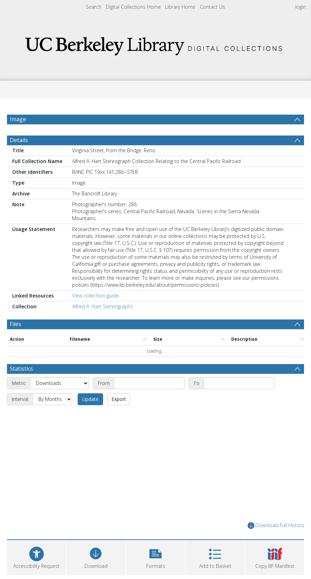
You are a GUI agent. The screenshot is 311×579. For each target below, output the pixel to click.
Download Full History (276, 525)
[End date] (239, 383)
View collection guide (95, 295)
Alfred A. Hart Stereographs (102, 306)
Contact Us (212, 6)
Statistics (21, 368)
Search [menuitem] (93, 6)
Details (19, 140)
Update (90, 399)
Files (15, 324)
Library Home (180, 6)
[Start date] (149, 383)
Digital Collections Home (133, 6)
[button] (155, 556)
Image (18, 119)
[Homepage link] (155, 44)
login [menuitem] (300, 6)
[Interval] (52, 399)
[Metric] (59, 383)
